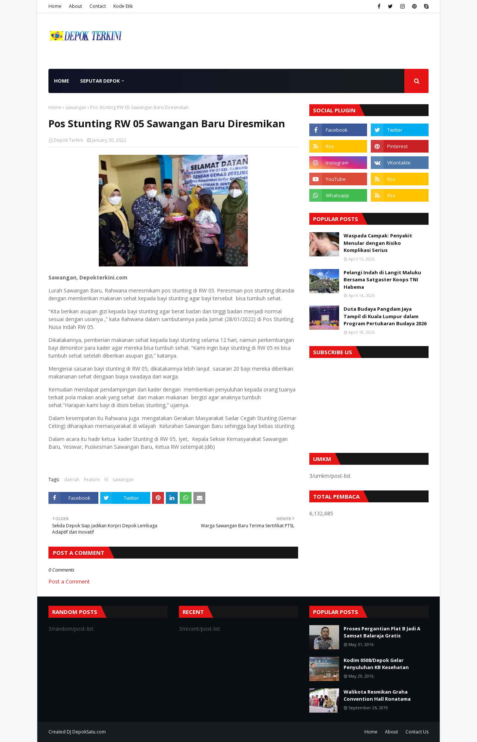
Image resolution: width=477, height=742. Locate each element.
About (75, 6)
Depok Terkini (68, 140)
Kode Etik (123, 6)
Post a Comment (69, 581)
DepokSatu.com (89, 732)
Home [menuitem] (61, 80)
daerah (71, 479)
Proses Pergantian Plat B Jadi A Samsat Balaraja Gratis (382, 632)
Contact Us (417, 732)
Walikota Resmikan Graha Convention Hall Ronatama (377, 695)
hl (106, 479)
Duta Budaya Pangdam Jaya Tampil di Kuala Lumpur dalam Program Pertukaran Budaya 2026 (385, 316)
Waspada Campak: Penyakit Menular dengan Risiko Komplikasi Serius (378, 242)
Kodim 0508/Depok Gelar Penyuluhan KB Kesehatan (376, 664)
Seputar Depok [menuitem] (100, 80)
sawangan (75, 107)
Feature (92, 479)
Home (54, 6)
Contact (97, 6)
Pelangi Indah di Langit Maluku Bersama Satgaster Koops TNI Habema (382, 279)
